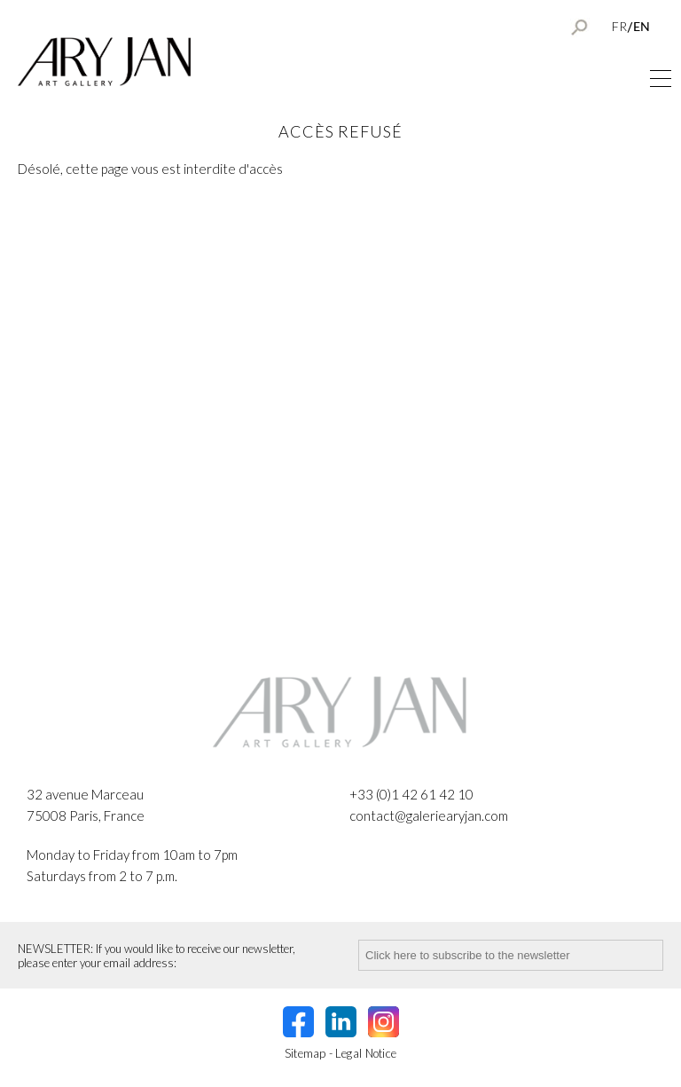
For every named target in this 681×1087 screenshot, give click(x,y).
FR (619, 26)
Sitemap (305, 1053)
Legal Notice (366, 1053)
